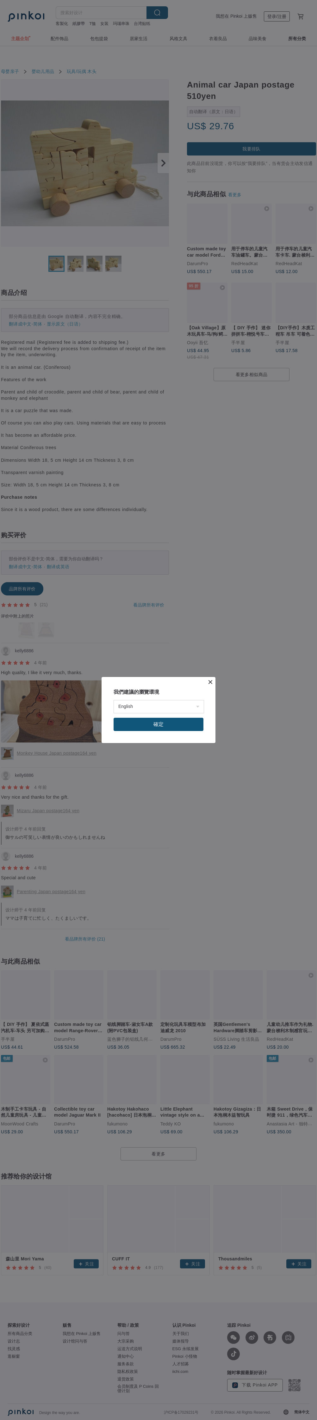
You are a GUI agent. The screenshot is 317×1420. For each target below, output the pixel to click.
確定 (158, 724)
